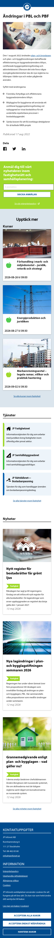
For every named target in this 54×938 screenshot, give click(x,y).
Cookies (7, 885)
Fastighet (14, 586)
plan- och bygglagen (41, 55)
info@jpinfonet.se (11, 856)
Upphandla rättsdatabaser (15, 876)
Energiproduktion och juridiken (31, 319)
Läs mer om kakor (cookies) (16, 906)
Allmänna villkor (11, 880)
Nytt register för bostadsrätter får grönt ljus (24, 573)
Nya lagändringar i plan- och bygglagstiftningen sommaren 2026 (25, 665)
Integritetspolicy (11, 871)
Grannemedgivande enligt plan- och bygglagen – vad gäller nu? (26, 761)
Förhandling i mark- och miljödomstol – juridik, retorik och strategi (32, 265)
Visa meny (5, 3)
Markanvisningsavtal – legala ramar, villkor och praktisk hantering (33, 374)
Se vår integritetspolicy (25, 203)
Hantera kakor (27, 932)
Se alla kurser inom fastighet (27, 396)
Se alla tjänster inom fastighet (27, 500)
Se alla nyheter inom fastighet (27, 809)
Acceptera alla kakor (27, 915)
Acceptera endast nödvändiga (27, 923)
